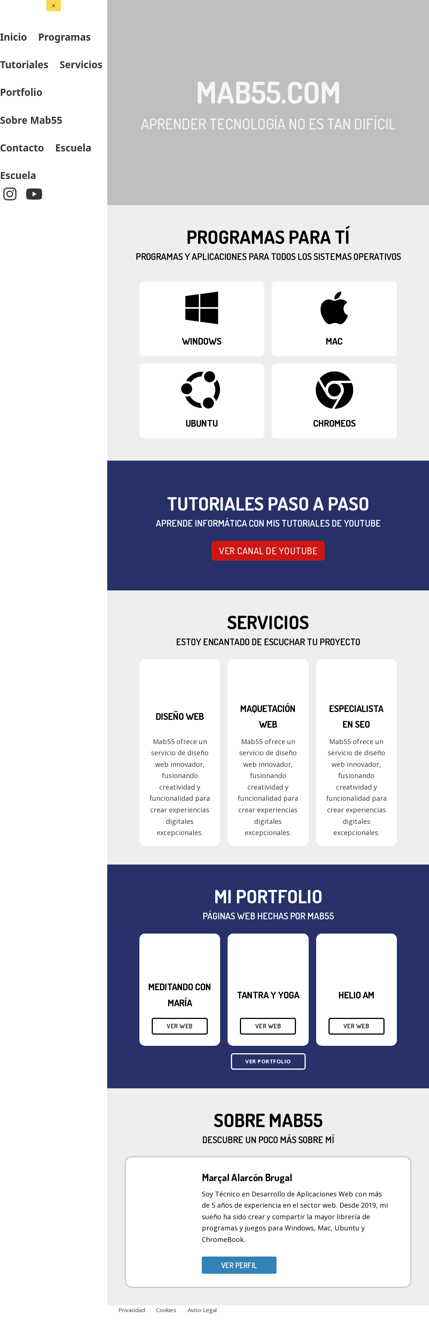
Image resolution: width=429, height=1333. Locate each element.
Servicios (80, 64)
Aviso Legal (202, 1310)
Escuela (73, 147)
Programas (64, 37)
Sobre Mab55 (31, 120)
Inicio (13, 37)
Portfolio (21, 92)
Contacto (22, 147)
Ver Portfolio (268, 1061)
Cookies (166, 1310)
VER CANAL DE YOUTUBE (268, 550)
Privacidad (131, 1310)
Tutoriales (24, 64)
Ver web (180, 1026)
